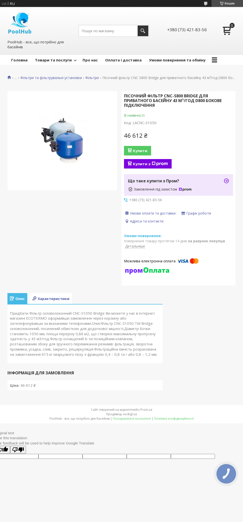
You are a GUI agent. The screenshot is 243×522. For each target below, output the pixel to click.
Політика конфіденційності (174, 418)
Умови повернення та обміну (177, 59)
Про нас (90, 59)
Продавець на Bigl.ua (121, 414)
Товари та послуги (53, 59)
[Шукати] (143, 31)
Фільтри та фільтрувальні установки (51, 78)
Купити (140, 150)
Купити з (150, 163)
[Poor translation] (18, 450)
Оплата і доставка (123, 59)
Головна (19, 59)
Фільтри (92, 78)
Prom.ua (146, 410)
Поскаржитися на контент (132, 418)
